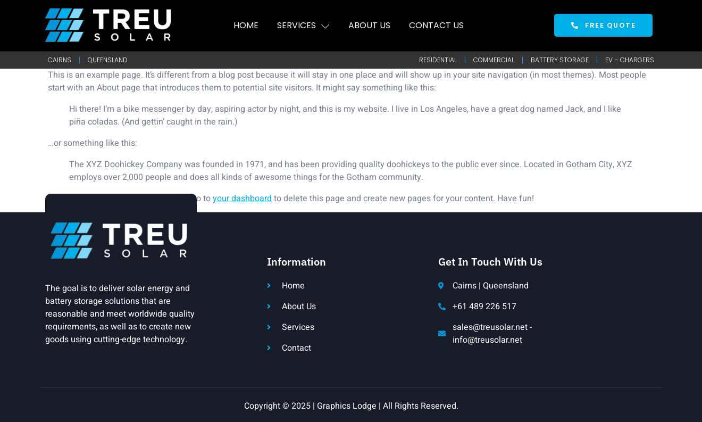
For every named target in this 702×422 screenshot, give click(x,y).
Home (245, 25)
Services (303, 25)
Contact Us (436, 25)
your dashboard (242, 198)
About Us (369, 25)
